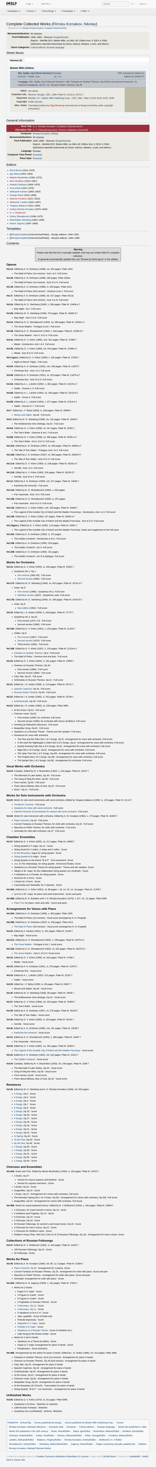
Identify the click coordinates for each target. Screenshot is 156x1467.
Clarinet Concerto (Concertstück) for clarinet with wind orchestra (45, 811)
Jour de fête (20, 864)
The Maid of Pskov (23, 926)
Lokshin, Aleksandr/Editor (21, 1440)
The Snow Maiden (23, 944)
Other (84, 11)
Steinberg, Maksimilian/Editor (53, 1444)
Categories (12, 1422)
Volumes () (16, 60)
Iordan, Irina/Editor (45, 1435)
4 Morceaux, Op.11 (26, 1309)
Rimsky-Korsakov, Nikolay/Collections (27, 1427)
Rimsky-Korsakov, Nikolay (74, 24)
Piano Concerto (21, 820)
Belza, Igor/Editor (81, 1431)
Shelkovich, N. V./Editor (110, 1440)
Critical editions (38, 47)
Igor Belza (15, 174)
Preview (56, 73)
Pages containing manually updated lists (115, 1444)
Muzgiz (40, 94)
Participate (68, 11)
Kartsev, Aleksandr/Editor (69, 1435)
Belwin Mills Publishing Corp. (56, 98)
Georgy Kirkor (16, 195)
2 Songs (18, 1111)
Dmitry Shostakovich (20, 216)
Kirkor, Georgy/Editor (95, 1435)
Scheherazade (21, 701)
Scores (31, 11)
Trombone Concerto (24, 804)
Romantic (37, 154)
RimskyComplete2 (20, 238)
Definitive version (25, 595)
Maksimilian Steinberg (20, 220)
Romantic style (56, 1427)
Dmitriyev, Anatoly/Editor (21, 1435)
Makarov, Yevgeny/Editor (49, 1440)
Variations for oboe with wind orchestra (33, 808)
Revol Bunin (16, 170)
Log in (143, 4)
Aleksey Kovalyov (18, 198)
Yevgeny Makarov (18, 205)
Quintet (17, 894)
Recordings (48, 11)
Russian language (55, 47)
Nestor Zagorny (17, 223)
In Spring (18, 1136)
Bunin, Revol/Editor (60, 1431)
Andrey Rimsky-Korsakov (22, 209)
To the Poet (19, 1139)
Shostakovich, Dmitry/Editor (22, 1444)
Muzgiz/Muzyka (60, 37)
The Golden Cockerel (24, 1059)
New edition (23, 608)
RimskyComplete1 (20, 234)
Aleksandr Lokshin (19, 202)
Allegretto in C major (27, 1323)
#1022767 (22, 77)
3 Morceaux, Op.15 (26, 1305)
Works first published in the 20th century (28, 1431)
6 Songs (18, 1108)
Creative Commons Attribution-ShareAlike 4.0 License (62, 1456)
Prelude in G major (26, 1327)
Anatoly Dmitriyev (18, 184)
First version (23, 575)
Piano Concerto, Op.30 (25, 1268)
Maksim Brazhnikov (19, 177)
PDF (120, 73)
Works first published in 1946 (132, 1427)
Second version (25, 579)
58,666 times (109, 1456)
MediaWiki (135, 1456)
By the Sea (19, 1143)
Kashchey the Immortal (25, 1032)
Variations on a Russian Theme (32, 1330)
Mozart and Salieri (23, 415)
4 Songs (18, 1094)
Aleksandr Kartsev (19, 191)
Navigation (14, 11)
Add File (44, 4)
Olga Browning (57, 105)
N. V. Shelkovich (18, 212)
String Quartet (21, 856)
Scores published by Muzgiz (48, 1422)
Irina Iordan (15, 188)
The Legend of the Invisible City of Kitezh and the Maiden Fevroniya (47, 1050)
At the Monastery (22, 853)
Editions (142, 1444)
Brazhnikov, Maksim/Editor (106, 1431)
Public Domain (35, 102)
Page (28, 4)
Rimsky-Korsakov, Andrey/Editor (80, 1440)
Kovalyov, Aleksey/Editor (121, 1435)
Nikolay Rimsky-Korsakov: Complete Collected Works (44, 28)
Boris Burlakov (17, 181)
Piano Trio (19, 903)
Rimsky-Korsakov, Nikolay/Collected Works (30, 1448)
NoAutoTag (25, 1422)
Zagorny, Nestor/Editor (82, 1444)
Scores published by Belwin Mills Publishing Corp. (89, 1422)
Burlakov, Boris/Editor (133, 1431)
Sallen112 (129, 76)
